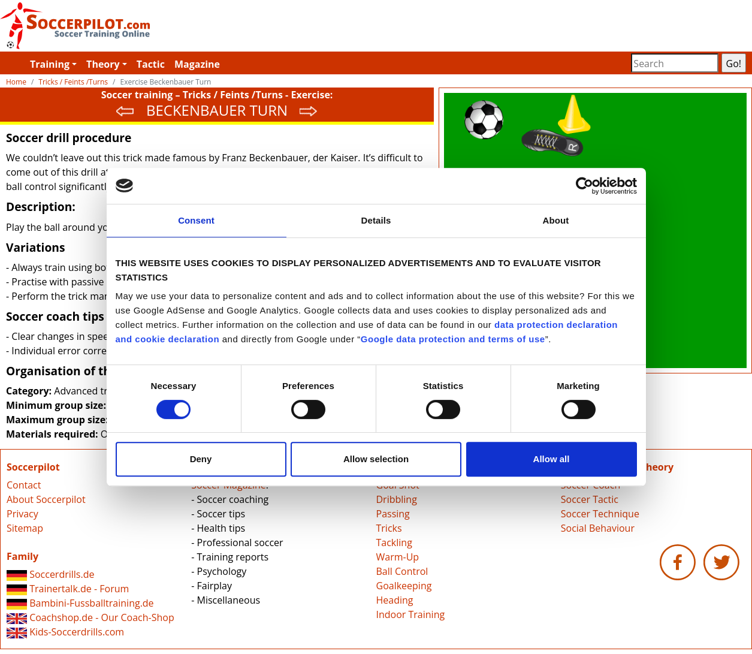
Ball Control (402, 571)
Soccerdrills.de (50, 574)
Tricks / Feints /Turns (73, 82)
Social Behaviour (598, 528)
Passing (393, 513)
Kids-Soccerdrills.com (65, 631)
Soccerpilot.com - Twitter (721, 562)
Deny (201, 459)
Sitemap (25, 528)
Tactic (151, 64)
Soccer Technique (600, 513)
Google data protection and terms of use (453, 339)
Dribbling (396, 499)
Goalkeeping (404, 585)
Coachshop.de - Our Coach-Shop (90, 617)
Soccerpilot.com (188, 25)
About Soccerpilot (46, 499)
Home (16, 82)
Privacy (22, 513)
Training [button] (50, 64)
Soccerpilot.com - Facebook (678, 562)
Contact (24, 485)
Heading (394, 600)
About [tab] (556, 220)
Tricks (389, 528)
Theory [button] (103, 64)
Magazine (197, 64)
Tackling (394, 542)
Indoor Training (410, 614)
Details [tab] (376, 220)
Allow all (551, 459)
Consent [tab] (196, 220)
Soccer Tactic (589, 499)
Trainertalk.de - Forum (68, 588)
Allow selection (376, 459)
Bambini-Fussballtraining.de (80, 603)
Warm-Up (397, 556)
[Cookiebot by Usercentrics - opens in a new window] (584, 186)
